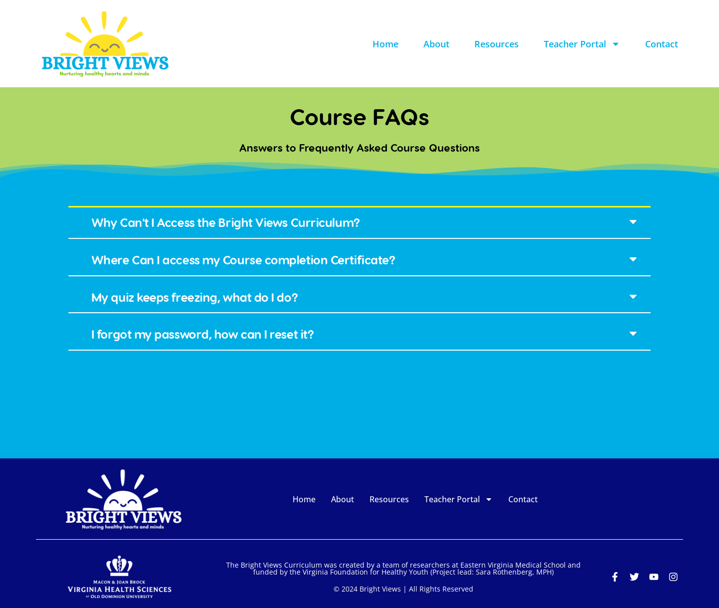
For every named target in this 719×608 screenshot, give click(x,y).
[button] (359, 223)
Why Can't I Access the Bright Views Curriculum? (225, 222)
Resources (496, 44)
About (436, 44)
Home (385, 44)
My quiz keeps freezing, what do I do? (194, 297)
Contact (661, 44)
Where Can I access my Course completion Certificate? (243, 259)
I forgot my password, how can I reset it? (202, 334)
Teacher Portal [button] (582, 44)
